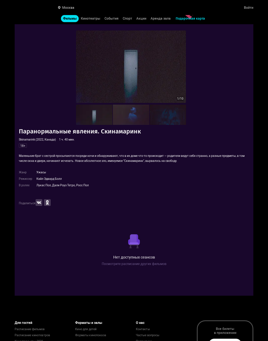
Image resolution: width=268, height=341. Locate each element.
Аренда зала (161, 18)
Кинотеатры (90, 18)
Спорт (127, 18)
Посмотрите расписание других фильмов (134, 264)
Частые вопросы (148, 335)
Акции (141, 18)
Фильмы (70, 18)
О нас (140, 323)
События (111, 18)
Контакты (143, 329)
